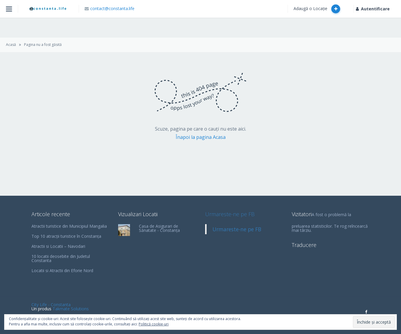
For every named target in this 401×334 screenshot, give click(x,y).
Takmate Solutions (71, 308)
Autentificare (373, 9)
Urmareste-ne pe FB (230, 214)
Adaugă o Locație (317, 8)
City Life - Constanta (51, 304)
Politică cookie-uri (154, 324)
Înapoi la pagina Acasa (201, 137)
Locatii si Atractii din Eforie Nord (62, 270)
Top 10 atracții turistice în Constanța (66, 236)
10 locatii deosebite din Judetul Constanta (60, 258)
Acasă (11, 44)
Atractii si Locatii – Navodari (58, 246)
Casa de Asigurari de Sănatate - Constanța (159, 228)
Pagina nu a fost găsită (43, 44)
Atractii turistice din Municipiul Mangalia (69, 226)
